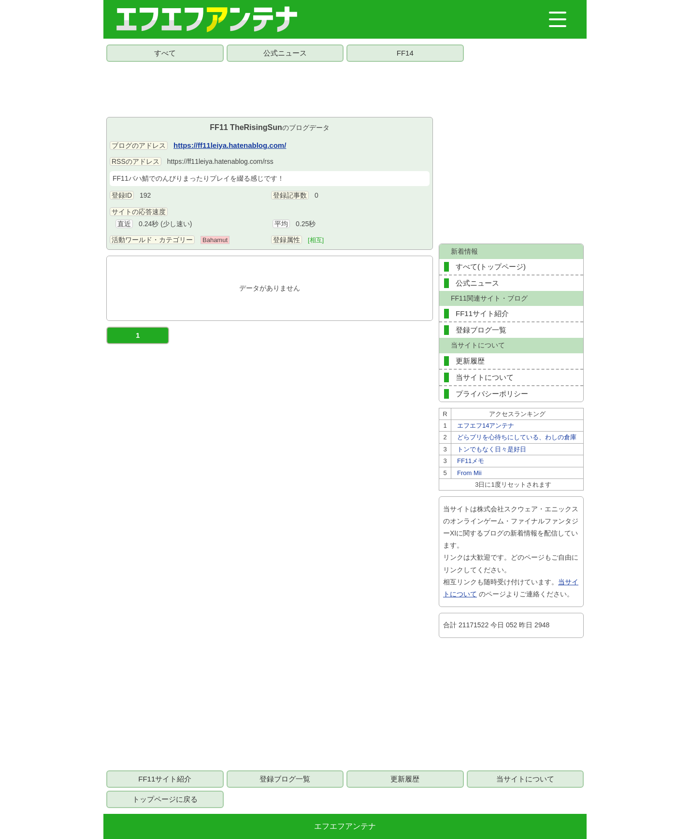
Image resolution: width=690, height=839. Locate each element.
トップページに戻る (165, 799)
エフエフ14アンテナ (485, 425)
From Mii (469, 473)
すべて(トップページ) (491, 266)
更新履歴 (470, 361)
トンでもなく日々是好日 (491, 449)
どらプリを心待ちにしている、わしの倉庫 (516, 437)
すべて (165, 53)
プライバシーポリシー (492, 394)
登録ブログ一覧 (481, 330)
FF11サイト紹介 (482, 313)
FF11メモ (470, 460)
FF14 (405, 53)
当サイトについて (485, 377)
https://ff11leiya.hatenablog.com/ (229, 145)
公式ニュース (285, 53)
